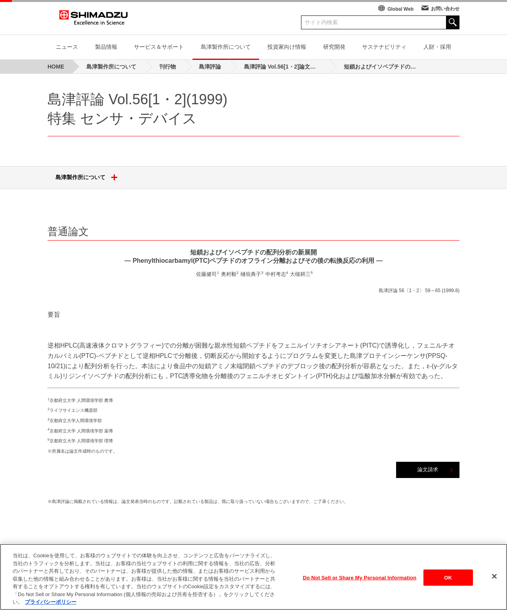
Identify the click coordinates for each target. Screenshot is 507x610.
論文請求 (427, 469)
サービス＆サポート (159, 47)
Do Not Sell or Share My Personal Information (360, 582)
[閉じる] (494, 581)
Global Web (400, 9)
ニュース (67, 47)
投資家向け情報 (286, 47)
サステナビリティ (384, 47)
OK (448, 582)
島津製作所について (226, 47)
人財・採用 (437, 47)
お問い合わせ (445, 8)
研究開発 (334, 47)
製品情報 (106, 47)
